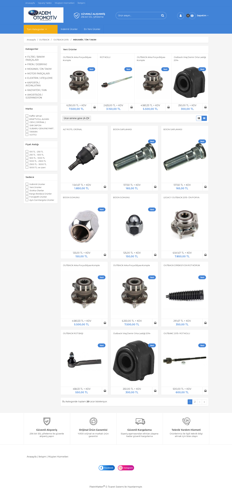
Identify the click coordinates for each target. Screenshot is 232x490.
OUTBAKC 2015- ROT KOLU (176, 333)
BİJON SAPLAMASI (122, 129)
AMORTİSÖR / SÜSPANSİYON (34, 96)
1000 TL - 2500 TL (37, 161)
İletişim (42, 456)
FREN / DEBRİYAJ (36, 64)
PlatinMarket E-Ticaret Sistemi (106, 486)
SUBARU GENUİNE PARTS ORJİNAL (42, 128)
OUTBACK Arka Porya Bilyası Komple (81, 265)
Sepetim (202, 15)
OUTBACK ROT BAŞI (73, 333)
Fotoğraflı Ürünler (38, 197)
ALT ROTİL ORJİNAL (72, 129)
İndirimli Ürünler (37, 184)
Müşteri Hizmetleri (58, 456)
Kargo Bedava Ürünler (40, 193)
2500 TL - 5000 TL (37, 164)
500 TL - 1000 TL (37, 158)
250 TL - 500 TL (36, 154)
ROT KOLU (105, 57)
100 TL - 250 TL (36, 151)
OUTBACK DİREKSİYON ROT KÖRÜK (181, 265)
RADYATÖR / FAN (36, 90)
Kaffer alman (35, 116)
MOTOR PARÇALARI (38, 73)
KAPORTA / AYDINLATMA (33, 84)
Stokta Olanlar (36, 190)
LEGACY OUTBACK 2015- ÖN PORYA (181, 197)
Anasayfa (31, 456)
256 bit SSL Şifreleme (92, 17)
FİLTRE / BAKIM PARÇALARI (35, 58)
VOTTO (33, 134)
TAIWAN (33, 131)
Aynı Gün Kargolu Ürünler (41, 200)
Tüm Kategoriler (35, 29)
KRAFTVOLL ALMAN (39, 119)
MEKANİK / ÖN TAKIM (39, 69)
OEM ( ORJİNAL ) (37, 122)
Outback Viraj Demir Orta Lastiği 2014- (132, 333)
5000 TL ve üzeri (37, 167)
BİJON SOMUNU (71, 197)
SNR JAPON (35, 125)
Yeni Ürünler (35, 187)
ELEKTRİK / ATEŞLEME (39, 78)
